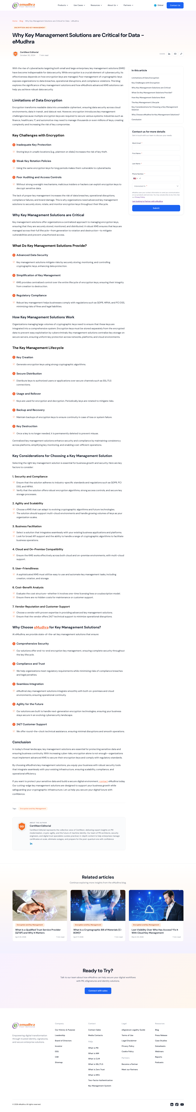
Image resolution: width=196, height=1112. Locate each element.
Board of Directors (63, 1040)
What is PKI (93, 1048)
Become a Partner (130, 1064)
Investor (58, 1046)
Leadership (60, 1035)
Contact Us (175, 5)
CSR (57, 1057)
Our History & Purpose (65, 1030)
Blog (21, 21)
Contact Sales (94, 1030)
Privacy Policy (140, 197)
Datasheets (160, 1046)
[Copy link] (181, 53)
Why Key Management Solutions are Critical (151, 88)
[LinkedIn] (31, 844)
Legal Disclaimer (129, 1040)
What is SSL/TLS (95, 1064)
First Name (137, 153)
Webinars (159, 1051)
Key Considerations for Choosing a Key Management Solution (155, 108)
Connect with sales (98, 990)
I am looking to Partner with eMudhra (147, 201)
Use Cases (78, 5)
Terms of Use (127, 1035)
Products (62, 5)
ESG (57, 1051)
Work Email (137, 143)
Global (158, 5)
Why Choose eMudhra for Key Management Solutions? (155, 114)
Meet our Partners (130, 1069)
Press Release (161, 1035)
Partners (127, 5)
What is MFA (94, 1075)
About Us (112, 5)
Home (14, 21)
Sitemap (59, 1062)
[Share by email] (175, 53)
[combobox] (136, 178)
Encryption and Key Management (29, 28)
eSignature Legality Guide (133, 1030)
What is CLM (94, 1058)
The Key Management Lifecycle (145, 102)
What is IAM (93, 1053)
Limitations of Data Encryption (145, 78)
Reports (158, 1057)
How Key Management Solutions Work (148, 97)
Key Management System (99, 1086)
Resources (95, 5)
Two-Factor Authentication (100, 1080)
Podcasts (159, 1062)
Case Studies (161, 1040)
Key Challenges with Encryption (146, 83)
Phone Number (138, 174)
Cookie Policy (128, 1051)
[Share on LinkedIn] (169, 53)
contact (103, 781)
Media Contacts (95, 1035)
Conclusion (136, 119)
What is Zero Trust (96, 1069)
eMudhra (41, 627)
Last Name (137, 164)
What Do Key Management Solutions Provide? (152, 92)
